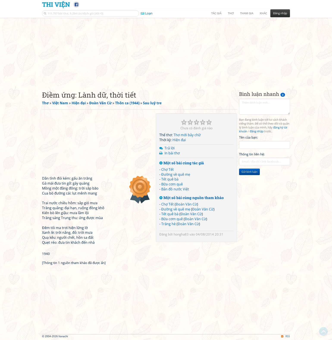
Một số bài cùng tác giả (181, 163)
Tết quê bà (170, 179)
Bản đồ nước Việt (175, 189)
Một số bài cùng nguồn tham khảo (191, 198)
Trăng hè (168, 223)
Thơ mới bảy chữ (187, 135)
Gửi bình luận (249, 172)
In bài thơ (172, 153)
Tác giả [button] (216, 13)
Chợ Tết (167, 169)
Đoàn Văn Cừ (186, 204)
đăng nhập (256, 131)
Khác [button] (263, 13)
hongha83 (181, 234)
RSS (285, 336)
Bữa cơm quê (172, 184)
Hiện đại (179, 140)
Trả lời (169, 148)
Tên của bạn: (248, 137)
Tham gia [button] (246, 13)
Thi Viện (56, 4)
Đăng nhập (280, 13)
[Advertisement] (166, 51)
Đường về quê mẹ (175, 174)
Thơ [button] (231, 13)
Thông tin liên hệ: (252, 154)
